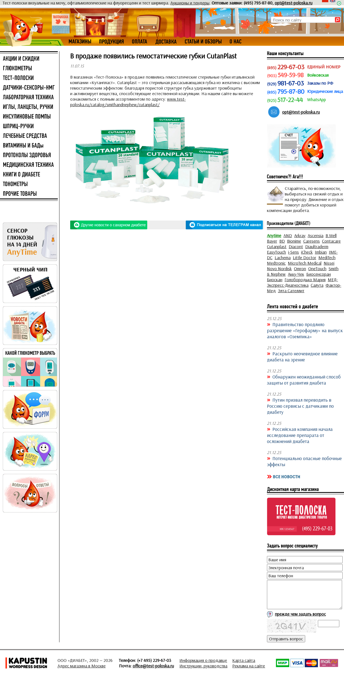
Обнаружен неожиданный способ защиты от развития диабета (304, 380)
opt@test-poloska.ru (293, 3)
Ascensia (315, 235)
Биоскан (274, 279)
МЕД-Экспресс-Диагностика (302, 282)
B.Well (331, 235)
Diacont (296, 246)
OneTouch (317, 268)
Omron (300, 268)
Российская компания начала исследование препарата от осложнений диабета (300, 435)
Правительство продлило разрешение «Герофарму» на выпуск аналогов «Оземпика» (305, 330)
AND (287, 235)
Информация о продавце (203, 660)
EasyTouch (276, 252)
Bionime (294, 241)
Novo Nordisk (279, 268)
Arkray (299, 235)
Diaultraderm (316, 246)
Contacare (331, 241)
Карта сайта (243, 660)
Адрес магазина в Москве (82, 665)
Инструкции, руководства (203, 665)
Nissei (329, 263)
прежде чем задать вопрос (300, 614)
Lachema (283, 257)
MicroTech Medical (304, 263)
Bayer (272, 241)
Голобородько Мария (305, 279)
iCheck (307, 252)
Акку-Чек (296, 274)
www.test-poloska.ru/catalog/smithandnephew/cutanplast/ (128, 101)
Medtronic (276, 263)
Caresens (311, 241)
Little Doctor (304, 257)
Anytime (274, 235)
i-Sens (293, 252)
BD (282, 241)
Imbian (321, 252)
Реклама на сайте (248, 665)
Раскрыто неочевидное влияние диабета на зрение (302, 356)
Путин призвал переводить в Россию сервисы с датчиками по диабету (300, 406)
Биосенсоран (318, 274)
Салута (317, 285)
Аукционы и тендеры (189, 3)
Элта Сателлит (291, 290)
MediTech (326, 257)
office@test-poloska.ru (153, 665)
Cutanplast (276, 246)
